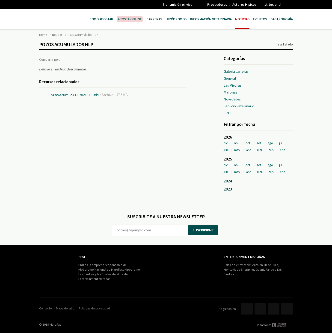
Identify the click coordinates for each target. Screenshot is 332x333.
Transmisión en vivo (178, 4)
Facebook (67, 59)
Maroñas (230, 92)
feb (271, 150)
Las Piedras (232, 85)
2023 (228, 189)
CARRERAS (154, 19)
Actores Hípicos (244, 4)
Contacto (291, 4)
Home (43, 34)
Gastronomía (281, 19)
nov (236, 143)
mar (259, 150)
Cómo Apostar (101, 19)
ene (282, 150)
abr (248, 150)
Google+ (86, 59)
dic (226, 143)
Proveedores (217, 4)
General (230, 78)
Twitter (77, 59)
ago (270, 143)
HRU (81, 256)
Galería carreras (236, 71)
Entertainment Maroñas (244, 256)
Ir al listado (285, 44)
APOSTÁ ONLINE (130, 19)
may (237, 150)
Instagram (287, 309)
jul (280, 143)
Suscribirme (203, 230)
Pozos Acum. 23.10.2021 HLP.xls (73, 94)
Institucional (271, 4)
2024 (228, 181)
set (259, 143)
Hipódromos (176, 19)
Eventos (260, 19)
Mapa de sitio (65, 308)
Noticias (242, 19)
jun (226, 150)
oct (248, 143)
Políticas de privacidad (94, 308)
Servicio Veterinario (239, 106)
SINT (227, 113)
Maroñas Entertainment (62, 14)
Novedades (232, 99)
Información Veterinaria (211, 19)
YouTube (273, 309)
